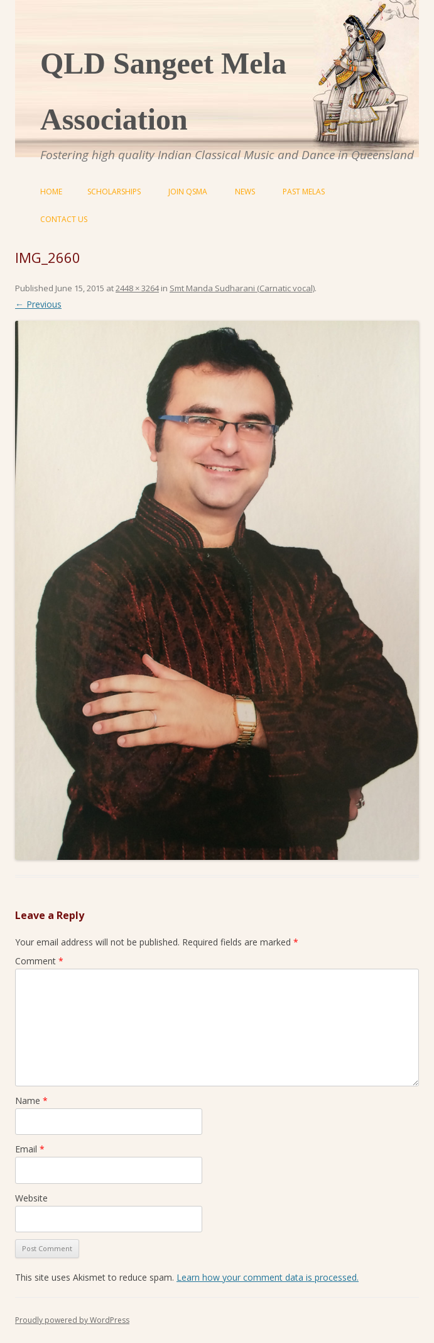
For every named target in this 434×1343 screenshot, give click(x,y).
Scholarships (114, 191)
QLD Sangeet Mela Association (163, 91)
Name (31, 1100)
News (245, 191)
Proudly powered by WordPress (72, 1320)
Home (51, 191)
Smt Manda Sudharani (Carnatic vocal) (242, 288)
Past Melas (304, 191)
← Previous (38, 304)
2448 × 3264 (137, 288)
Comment (39, 961)
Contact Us (63, 219)
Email (30, 1149)
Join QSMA (187, 191)
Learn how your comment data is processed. (267, 1277)
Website (31, 1198)
